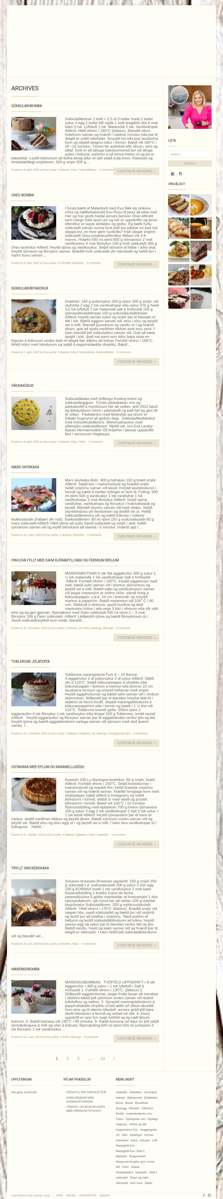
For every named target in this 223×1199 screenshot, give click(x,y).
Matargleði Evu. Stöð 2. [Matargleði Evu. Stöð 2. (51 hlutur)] (130, 1151)
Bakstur (65, 169)
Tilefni (82, 441)
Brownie (66, 943)
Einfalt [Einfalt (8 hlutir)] (120, 1113)
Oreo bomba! (22, 195)
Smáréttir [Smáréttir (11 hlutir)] (141, 1172)
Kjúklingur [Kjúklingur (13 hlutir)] (136, 1135)
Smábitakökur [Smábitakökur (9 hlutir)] (124, 1172)
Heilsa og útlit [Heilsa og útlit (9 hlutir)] (137, 1124)
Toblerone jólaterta (30, 661)
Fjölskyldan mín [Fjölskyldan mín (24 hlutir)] (135, 1119)
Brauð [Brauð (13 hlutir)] (129, 1103)
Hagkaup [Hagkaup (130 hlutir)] (121, 1124)
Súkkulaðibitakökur (29, 288)
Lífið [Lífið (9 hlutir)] (154, 1140)
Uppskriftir (87, 1195)
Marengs (96, 628)
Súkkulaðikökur (87, 169)
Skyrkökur (78, 534)
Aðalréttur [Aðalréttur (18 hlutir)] (135, 1092)
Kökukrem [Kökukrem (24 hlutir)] (122, 1140)
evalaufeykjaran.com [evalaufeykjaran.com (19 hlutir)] (139, 1113)
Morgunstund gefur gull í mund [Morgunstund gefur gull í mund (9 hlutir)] (135, 1161)
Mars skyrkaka (25, 467)
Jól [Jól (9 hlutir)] (118, 1135)
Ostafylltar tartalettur (86, 1092)
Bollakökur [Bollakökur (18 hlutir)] (151, 1097)
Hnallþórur (85, 733)
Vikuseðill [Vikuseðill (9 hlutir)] (122, 1183)
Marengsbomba (25, 969)
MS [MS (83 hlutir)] (118, 1167)
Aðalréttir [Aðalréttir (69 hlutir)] (121, 1092)
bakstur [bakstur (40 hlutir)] (120, 1097)
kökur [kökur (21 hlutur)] (134, 1140)
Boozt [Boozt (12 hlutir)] (119, 1103)
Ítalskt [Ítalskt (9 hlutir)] (148, 1183)
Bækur (105, 1195)
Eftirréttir (65, 263)
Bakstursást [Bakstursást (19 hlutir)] (134, 1097)
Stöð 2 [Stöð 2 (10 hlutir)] (153, 1172)
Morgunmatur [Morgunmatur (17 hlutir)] (137, 1156)
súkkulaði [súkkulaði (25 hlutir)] (122, 1177)
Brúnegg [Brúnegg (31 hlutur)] (121, 1108)
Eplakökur (81, 834)
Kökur (74, 169)
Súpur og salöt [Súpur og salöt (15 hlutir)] (139, 1177)
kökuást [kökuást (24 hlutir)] (145, 1140)
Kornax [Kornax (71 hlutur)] (148, 1135)
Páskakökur (22, 386)
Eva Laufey (49, 169)
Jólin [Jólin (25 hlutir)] (125, 1135)
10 (102, 1058)
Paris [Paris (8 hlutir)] (125, 1167)
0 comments (106, 169)
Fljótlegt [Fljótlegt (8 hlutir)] (153, 1119)
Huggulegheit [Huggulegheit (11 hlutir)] (148, 1129)
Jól (80, 628)
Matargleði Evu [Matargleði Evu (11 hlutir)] (125, 1145)
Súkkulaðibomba (26, 106)
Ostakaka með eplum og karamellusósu (47, 767)
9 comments (89, 943)
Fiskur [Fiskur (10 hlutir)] (119, 1119)
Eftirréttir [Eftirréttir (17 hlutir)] (134, 1108)
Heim (59, 1195)
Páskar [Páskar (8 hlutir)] (135, 1167)
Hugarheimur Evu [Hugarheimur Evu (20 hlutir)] (127, 1129)
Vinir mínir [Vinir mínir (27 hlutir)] (136, 1183)
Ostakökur (78, 263)
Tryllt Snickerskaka (30, 868)
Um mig (71, 1195)
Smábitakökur (87, 352)
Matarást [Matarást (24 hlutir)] (121, 1156)
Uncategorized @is (119, 733)
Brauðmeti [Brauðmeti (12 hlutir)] (141, 1103)
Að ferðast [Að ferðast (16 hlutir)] (150, 1092)
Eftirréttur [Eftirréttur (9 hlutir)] (147, 1108)
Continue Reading (136, 171)
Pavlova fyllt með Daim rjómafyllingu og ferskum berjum (65, 560)
